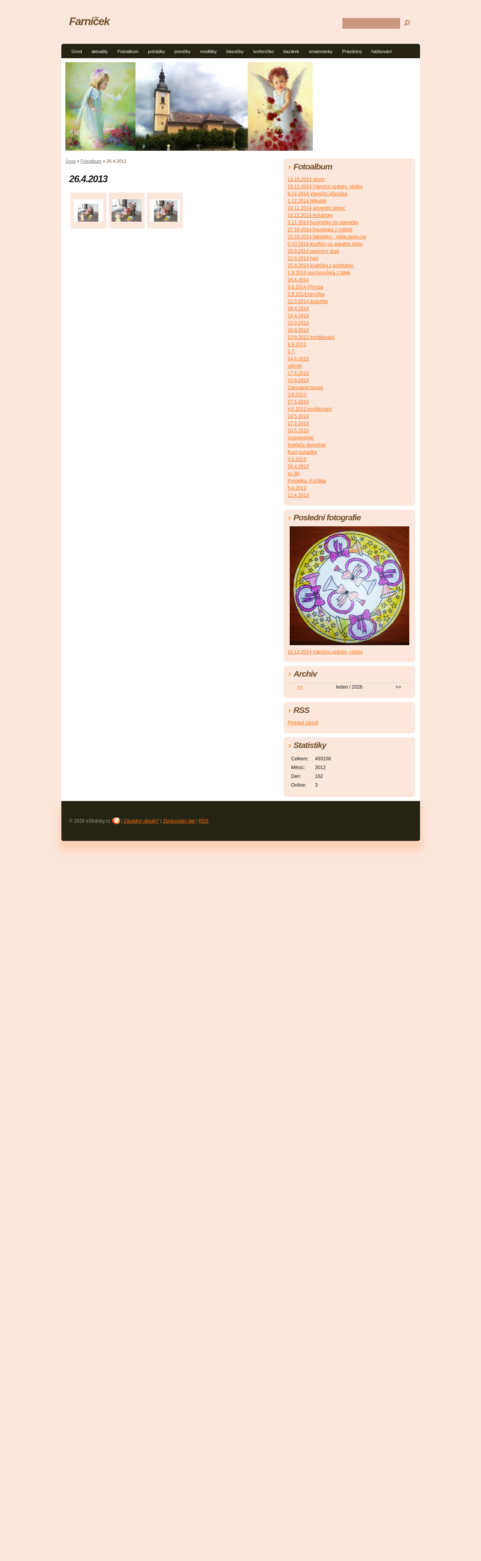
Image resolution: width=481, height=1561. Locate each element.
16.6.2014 (298, 280)
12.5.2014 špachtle (308, 301)
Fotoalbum (128, 51)
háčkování (381, 51)
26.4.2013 (298, 466)
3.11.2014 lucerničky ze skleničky (323, 222)
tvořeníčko (263, 51)
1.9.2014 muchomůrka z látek (319, 273)
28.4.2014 (298, 308)
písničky (182, 51)
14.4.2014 (298, 316)
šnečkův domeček (307, 445)
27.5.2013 (298, 402)
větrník (295, 366)
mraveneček (301, 438)
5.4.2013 (297, 488)
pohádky (156, 51)
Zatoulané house (305, 387)
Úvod (77, 51)
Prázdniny (352, 51)
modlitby (208, 51)
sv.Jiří (294, 473)
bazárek (291, 51)
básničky (235, 51)
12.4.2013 (298, 495)
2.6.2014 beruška (306, 294)
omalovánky (321, 51)
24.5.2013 (298, 416)
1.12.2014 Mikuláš (307, 201)
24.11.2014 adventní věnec (317, 208)
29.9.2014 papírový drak (313, 251)
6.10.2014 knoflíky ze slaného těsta (325, 244)
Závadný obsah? (141, 821)
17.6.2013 (298, 373)
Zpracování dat (179, 821)
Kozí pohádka (302, 452)
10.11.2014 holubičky (310, 215)
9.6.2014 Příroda (305, 287)
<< (300, 687)
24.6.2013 (298, 359)
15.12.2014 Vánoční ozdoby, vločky (325, 186)
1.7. (292, 351)
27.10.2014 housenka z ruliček (320, 229)
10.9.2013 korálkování (311, 337)
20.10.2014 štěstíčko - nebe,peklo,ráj (327, 237)
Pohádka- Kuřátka (307, 481)
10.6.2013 (298, 380)
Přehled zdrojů (303, 723)
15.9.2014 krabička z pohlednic (320, 265)
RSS (204, 821)
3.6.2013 (297, 395)
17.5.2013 (298, 423)
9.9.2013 (297, 344)
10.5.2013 (298, 430)
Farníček (89, 21)
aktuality (100, 51)
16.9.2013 (298, 330)
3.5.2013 (297, 459)
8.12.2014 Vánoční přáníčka (317, 194)
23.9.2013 (298, 323)
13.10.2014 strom (306, 179)
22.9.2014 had (303, 258)
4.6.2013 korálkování (310, 409)
